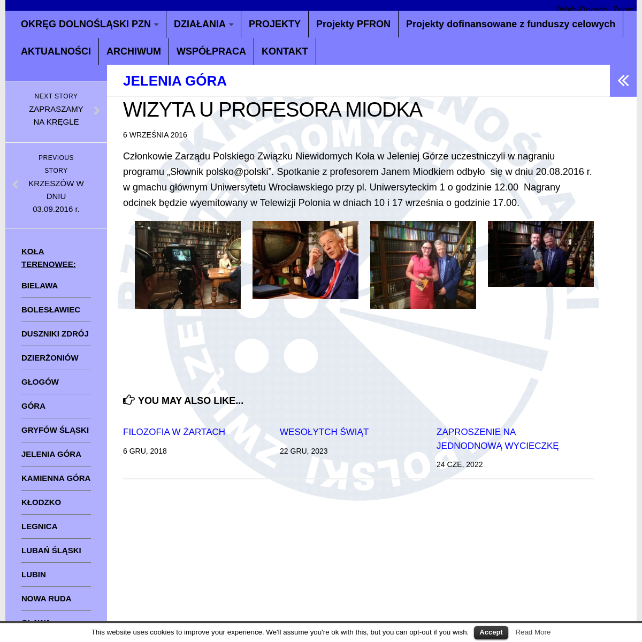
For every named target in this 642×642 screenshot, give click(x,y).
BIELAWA (39, 285)
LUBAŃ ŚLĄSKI (51, 550)
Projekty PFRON (353, 24)
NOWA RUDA (46, 598)
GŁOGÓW (40, 381)
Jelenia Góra (175, 81)
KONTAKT (285, 51)
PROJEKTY (275, 24)
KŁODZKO (41, 502)
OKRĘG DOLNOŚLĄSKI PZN (86, 24)
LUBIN (33, 574)
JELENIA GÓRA (51, 453)
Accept (490, 632)
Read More (533, 632)
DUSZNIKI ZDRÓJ (55, 333)
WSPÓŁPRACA (211, 51)
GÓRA (33, 405)
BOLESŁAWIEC (50, 309)
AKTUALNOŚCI (56, 51)
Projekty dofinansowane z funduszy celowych (510, 24)
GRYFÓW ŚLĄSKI (55, 429)
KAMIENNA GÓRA (55, 478)
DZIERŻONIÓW (50, 357)
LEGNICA (39, 526)
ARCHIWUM (133, 51)
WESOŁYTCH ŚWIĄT (324, 432)
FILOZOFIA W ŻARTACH (174, 432)
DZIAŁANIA (200, 24)
